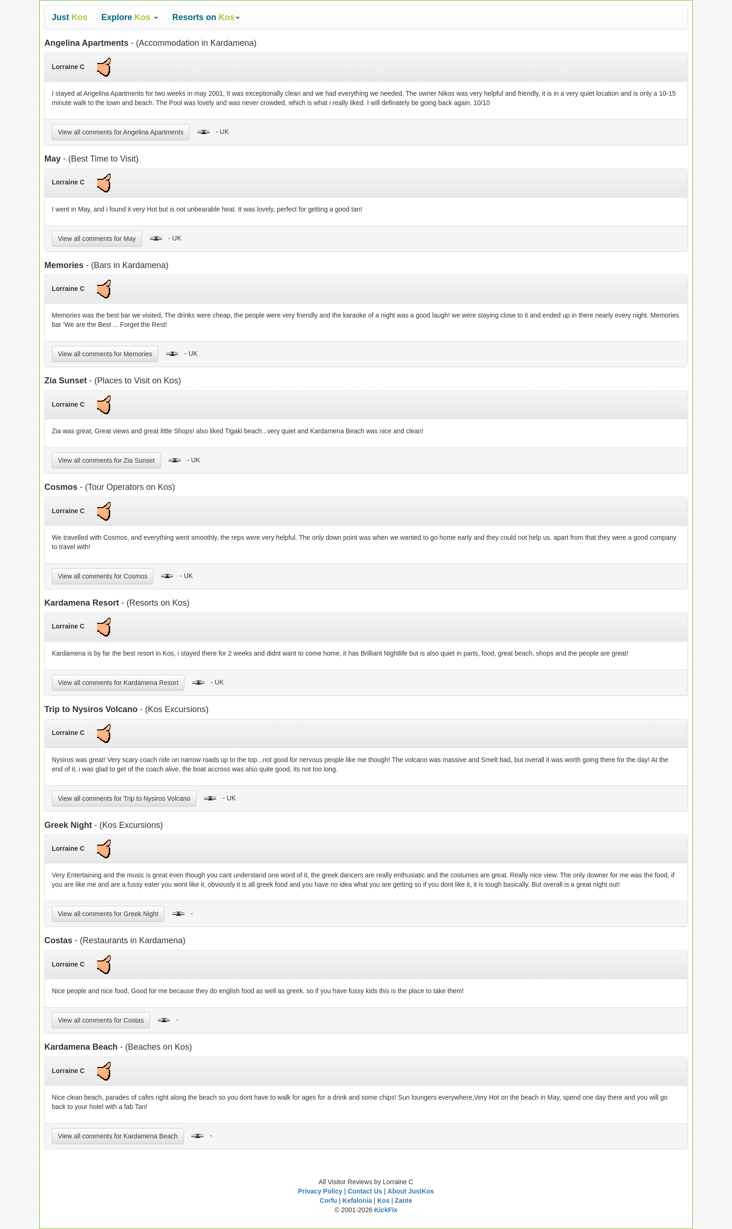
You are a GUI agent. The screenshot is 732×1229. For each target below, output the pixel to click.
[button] (129, 17)
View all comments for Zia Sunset (106, 460)
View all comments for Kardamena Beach (118, 1136)
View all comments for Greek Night (108, 914)
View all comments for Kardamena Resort (118, 682)
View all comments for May (97, 238)
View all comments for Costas (101, 1020)
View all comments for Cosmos (103, 576)
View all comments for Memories (105, 354)
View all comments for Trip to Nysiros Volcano (124, 798)
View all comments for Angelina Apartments (120, 132)
